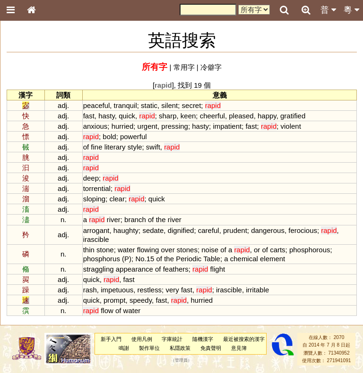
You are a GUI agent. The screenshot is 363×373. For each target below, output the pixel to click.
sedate (153, 230)
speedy (141, 300)
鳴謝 (124, 348)
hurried (123, 126)
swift (153, 147)
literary (115, 147)
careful (208, 230)
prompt (115, 300)
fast (89, 116)
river (114, 220)
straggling (98, 269)
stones (187, 250)
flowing (148, 250)
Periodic (188, 259)
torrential (97, 188)
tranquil (125, 105)
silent (169, 105)
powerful (133, 137)
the (161, 220)
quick (127, 116)
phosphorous (309, 250)
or (257, 250)
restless (150, 290)
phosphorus (101, 259)
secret (191, 105)
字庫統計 (172, 339)
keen (188, 116)
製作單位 (149, 348)
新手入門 (111, 339)
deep (91, 178)
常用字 (184, 67)
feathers (176, 269)
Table (211, 259)
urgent (147, 126)
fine (96, 147)
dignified (181, 230)
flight (217, 269)
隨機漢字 (202, 339)
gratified (292, 116)
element (272, 259)
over (168, 250)
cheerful (212, 116)
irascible (96, 239)
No (139, 259)
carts (277, 250)
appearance (134, 269)
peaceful (96, 105)
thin (89, 250)
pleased (241, 116)
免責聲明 (210, 348)
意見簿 (239, 348)
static (149, 105)
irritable (257, 290)
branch (135, 220)
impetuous (117, 290)
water (126, 250)
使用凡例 (141, 339)
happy (267, 116)
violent (291, 126)
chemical (244, 259)
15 (151, 259)
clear (116, 199)
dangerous (268, 230)
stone (105, 250)
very (172, 290)
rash (90, 290)
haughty (125, 230)
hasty (106, 116)
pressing (174, 126)
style (135, 147)
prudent (235, 230)
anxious (95, 126)
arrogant (96, 230)
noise (209, 250)
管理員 (181, 360)
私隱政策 (180, 348)
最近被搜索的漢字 (244, 339)
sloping (94, 199)
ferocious (302, 230)
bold (109, 137)
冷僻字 (211, 67)
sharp (167, 116)
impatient (227, 126)
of (86, 147)
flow (107, 311)
